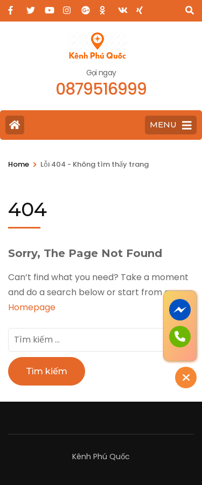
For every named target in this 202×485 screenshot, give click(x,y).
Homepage (31, 307)
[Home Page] (14, 125)
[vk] (122, 7)
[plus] (85, 7)
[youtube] (48, 7)
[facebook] (12, 7)
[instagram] (67, 7)
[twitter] (30, 7)
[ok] (103, 7)
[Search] (189, 10)
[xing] (140, 7)
